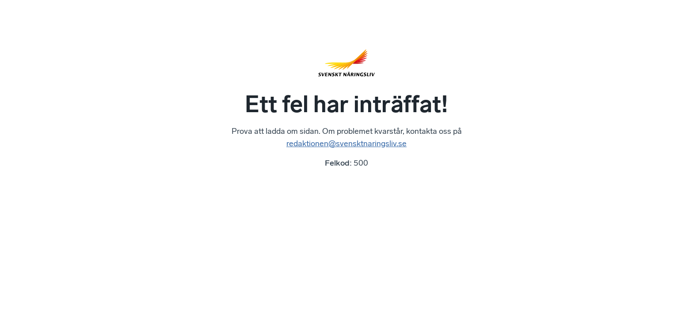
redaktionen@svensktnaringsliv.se (346, 143)
